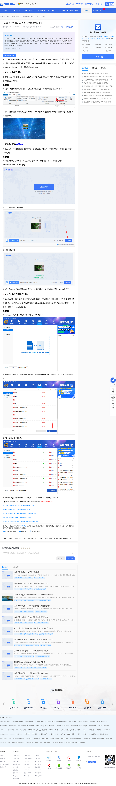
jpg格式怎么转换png (29, 611)
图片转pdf (51, 725)
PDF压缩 (105, 39)
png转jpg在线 (86, 738)
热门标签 (103, 68)
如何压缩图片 (72, 721)
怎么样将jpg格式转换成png (44, 600)
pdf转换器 (98, 730)
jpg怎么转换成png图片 (29, 600)
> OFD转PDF (108, 47)
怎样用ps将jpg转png (29, 656)
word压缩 (78, 734)
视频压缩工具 (100, 738)
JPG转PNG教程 (18, 577)
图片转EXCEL (27, 773)
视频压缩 (44, 730)
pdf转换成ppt (106, 730)
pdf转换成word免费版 (19, 738)
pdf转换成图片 (65, 730)
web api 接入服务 (4, 764)
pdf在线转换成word (94, 734)
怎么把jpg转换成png (39, 577)
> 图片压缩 (85, 51)
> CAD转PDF (97, 47)
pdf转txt (94, 738)
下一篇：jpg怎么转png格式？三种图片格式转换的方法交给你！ (58, 538)
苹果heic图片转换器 (21, 730)
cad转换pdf (45, 738)
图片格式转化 (104, 734)
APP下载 (89, 4)
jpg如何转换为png (28, 589)
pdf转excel (19, 734)
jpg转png (19, 144)
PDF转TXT (16, 779)
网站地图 (89, 783)
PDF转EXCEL (27, 758)
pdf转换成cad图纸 (75, 730)
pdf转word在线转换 (60, 734)
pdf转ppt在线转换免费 (45, 742)
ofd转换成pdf (81, 742)
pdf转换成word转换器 (75, 738)
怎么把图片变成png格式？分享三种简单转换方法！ (18, 505)
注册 (111, 4)
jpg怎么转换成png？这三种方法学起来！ (34, 16)
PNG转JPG (38, 773)
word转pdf (37, 721)
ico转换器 (51, 734)
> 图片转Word (86, 44)
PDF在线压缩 (31, 730)
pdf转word (106, 725)
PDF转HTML (38, 776)
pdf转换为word (64, 738)
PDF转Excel (89, 39)
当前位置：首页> (5, 16)
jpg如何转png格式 (28, 622)
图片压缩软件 (65, 725)
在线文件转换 (3, 738)
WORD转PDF (27, 764)
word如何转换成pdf (102, 721)
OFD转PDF (27, 734)
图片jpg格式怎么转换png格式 (31, 645)
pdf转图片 (31, 725)
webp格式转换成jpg (71, 742)
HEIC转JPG (27, 770)
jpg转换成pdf (74, 725)
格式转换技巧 (12, 725)
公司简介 (2, 755)
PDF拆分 (57, 730)
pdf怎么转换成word (5, 721)
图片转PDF (16, 761)
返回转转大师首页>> (47, 501)
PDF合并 (26, 776)
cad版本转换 (91, 730)
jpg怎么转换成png (9, 531)
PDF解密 (26, 761)
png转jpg (85, 721)
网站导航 (94, 783)
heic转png (12, 734)
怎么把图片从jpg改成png (30, 667)
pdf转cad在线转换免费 (59, 742)
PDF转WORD (16, 755)
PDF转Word (104, 36)
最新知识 (94, 68)
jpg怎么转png (35, 531)
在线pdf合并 (29, 738)
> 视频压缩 (108, 51)
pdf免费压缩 (37, 738)
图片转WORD (16, 773)
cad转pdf (83, 730)
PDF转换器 (23, 526)
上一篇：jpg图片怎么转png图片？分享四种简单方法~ (19, 538)
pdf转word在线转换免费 (32, 742)
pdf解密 (80, 721)
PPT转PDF (38, 770)
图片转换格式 (3, 725)
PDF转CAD (97, 39)
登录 (107, 4)
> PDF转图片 (108, 44)
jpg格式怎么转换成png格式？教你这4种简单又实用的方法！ (21, 521)
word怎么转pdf (29, 721)
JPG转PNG (27, 767)
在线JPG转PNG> (16, 16)
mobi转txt (84, 734)
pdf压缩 (100, 725)
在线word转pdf (83, 725)
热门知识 (85, 68)
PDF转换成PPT (17, 758)
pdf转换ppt (92, 721)
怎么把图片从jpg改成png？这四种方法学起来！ (17, 517)
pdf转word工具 (92, 725)
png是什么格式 (43, 734)
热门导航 (70, 4)
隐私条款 (2, 761)
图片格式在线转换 (54, 738)
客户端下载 (3, 767)
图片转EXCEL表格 (5, 742)
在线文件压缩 (70, 734)
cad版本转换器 (10, 730)
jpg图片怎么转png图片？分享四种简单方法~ (16, 509)
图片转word (109, 738)
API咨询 (79, 4)
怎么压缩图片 (51, 721)
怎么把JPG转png (42, 667)
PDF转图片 (38, 755)
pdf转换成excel (4, 734)
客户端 (99, 4)
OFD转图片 (34, 734)
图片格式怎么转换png (45, 679)
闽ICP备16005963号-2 (81, 783)
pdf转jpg (38, 730)
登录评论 (70, 558)
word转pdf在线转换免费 (17, 742)
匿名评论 (60, 558)
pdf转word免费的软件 (62, 721)
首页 (5, 10)
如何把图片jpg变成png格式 (41, 622)
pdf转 (10, 738)
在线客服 (92, 762)
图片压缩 (51, 730)
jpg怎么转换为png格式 (40, 589)
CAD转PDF (38, 761)
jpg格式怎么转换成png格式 (46, 634)
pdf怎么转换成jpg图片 (17, 721)
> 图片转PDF (85, 47)
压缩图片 (43, 721)
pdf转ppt (2, 730)
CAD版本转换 (16, 764)
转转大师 (29, 27)
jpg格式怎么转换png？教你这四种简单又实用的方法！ (19, 513)
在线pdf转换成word (22, 725)
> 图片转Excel (97, 44)
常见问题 (2, 758)
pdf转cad (58, 725)
